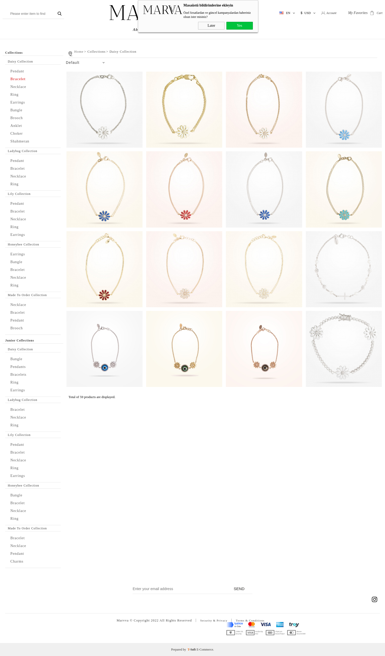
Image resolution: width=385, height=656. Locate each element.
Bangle (17, 109)
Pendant (18, 71)
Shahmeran (21, 141)
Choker (17, 133)
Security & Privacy (212, 620)
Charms (18, 561)
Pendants (19, 366)
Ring (15, 94)
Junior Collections (200, 30)
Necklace (19, 86)
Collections (166, 30)
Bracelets (19, 374)
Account (331, 13)
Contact (250, 30)
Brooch (17, 117)
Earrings (19, 102)
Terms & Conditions (252, 620)
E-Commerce (205, 649)
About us (141, 30)
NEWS (230, 30)
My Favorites (358, 13)
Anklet (17, 125)
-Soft (192, 649)
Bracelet (19, 78)
